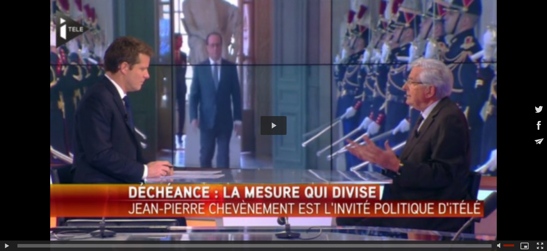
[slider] (254, 246)
